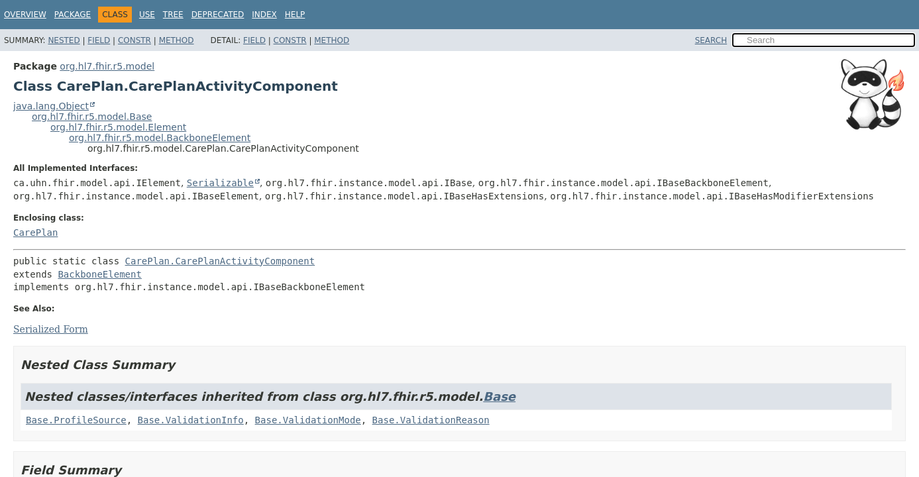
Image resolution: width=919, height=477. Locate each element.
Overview (25, 14)
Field (98, 40)
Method (176, 40)
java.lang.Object (51, 106)
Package (72, 14)
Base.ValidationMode (308, 420)
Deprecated (217, 14)
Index (264, 14)
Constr (134, 40)
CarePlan (35, 232)
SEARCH (711, 40)
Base (499, 396)
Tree (173, 14)
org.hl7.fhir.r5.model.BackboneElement (159, 137)
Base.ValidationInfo (191, 420)
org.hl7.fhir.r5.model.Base (92, 116)
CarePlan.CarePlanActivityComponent (220, 261)
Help (295, 14)
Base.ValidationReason (431, 420)
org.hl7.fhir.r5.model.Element (118, 127)
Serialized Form (50, 329)
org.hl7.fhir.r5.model (107, 66)
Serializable (220, 183)
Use (147, 14)
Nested (64, 40)
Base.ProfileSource (76, 420)
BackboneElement (99, 274)
